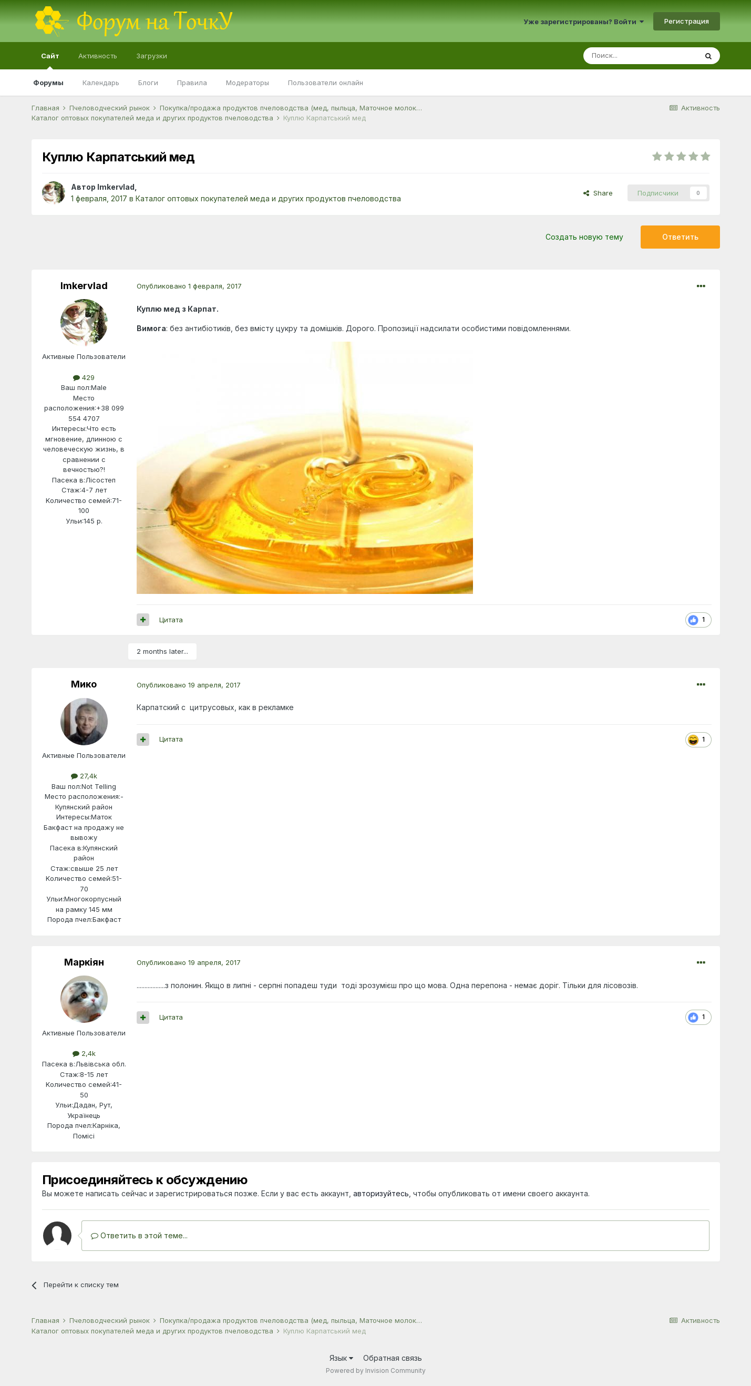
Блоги (148, 82)
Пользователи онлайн (325, 82)
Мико (84, 684)
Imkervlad (116, 186)
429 (84, 377)
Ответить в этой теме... (139, 1235)
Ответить (680, 236)
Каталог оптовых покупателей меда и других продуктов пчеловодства (268, 198)
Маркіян (84, 962)
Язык (341, 1357)
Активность (97, 56)
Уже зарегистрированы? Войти (583, 21)
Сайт (50, 60)
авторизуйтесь (381, 1193)
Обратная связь (392, 1357)
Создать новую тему (584, 236)
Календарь (101, 82)
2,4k (84, 1053)
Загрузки (151, 56)
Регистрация (686, 21)
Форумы (48, 82)
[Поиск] (640, 55)
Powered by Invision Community (376, 1370)
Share (598, 193)
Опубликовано (189, 286)
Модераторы (247, 82)
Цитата (171, 619)
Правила (192, 82)
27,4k (84, 776)
